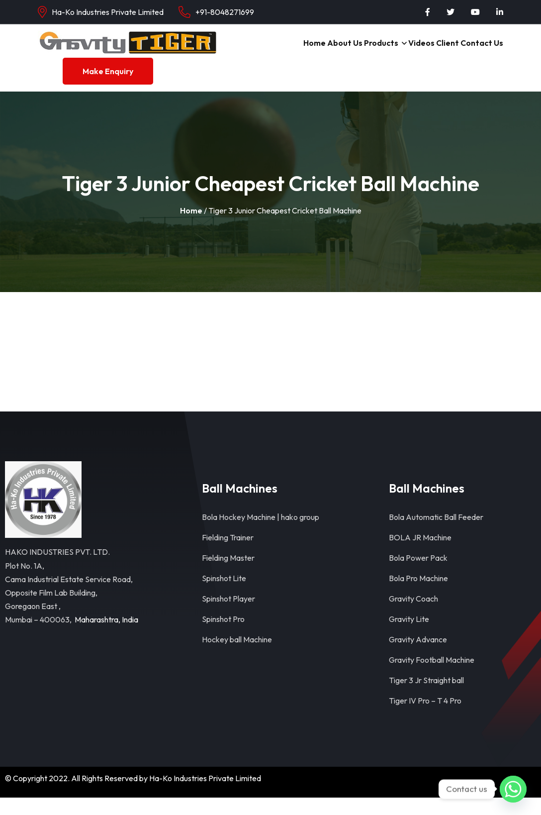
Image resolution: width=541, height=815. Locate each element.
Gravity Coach (413, 616)
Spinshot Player (228, 616)
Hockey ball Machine (237, 657)
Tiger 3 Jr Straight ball (426, 698)
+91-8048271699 (224, 12)
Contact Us (481, 51)
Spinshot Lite (224, 596)
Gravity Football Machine (431, 677)
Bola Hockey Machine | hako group (260, 534)
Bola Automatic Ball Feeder (436, 534)
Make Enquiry (108, 89)
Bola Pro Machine (418, 596)
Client (444, 51)
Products (370, 51)
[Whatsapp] (513, 789)
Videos (414, 51)
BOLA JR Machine (420, 555)
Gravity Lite (409, 636)
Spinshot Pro (223, 636)
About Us (331, 51)
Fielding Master (228, 575)
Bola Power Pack (418, 575)
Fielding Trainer (228, 555)
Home (297, 51)
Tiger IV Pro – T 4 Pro (425, 718)
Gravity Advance (418, 657)
